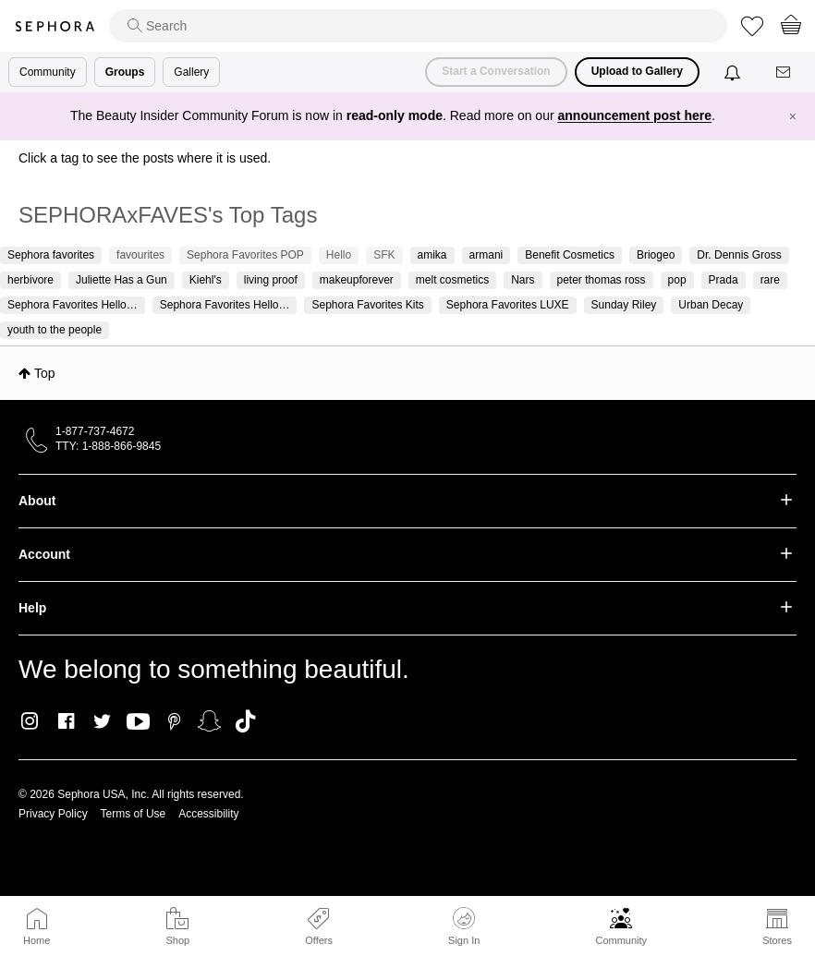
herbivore (30, 279)
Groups (125, 72)
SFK (384, 254)
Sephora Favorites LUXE (507, 304)
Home (36, 940)
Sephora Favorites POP (245, 254)
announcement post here (635, 115)
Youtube (138, 722)
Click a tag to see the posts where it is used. (144, 158)
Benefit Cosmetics (569, 254)
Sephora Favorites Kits (367, 304)
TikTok (245, 721)
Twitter (102, 721)
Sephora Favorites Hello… (72, 304)
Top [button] (44, 373)
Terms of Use (133, 813)
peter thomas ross (601, 279)
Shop (177, 940)
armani (486, 254)
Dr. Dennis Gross (739, 254)
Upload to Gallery (637, 71)
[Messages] (784, 72)
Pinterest (174, 721)
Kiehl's (205, 279)
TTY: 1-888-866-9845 (108, 446)
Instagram (30, 721)
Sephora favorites (50, 254)
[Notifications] (734, 72)
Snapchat (209, 721)
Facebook (66, 721)
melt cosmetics (452, 279)
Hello (338, 254)
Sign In (464, 926)
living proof (271, 279)
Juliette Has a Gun (121, 279)
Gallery (191, 72)
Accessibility (208, 813)
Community (621, 940)
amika (432, 254)
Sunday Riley (624, 304)
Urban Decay (710, 304)
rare (770, 279)
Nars (522, 279)
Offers (319, 940)
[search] (418, 25)
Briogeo (656, 254)
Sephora (54, 26)
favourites (140, 254)
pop (677, 279)
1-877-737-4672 (94, 431)
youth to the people (54, 329)
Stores (777, 940)
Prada (723, 279)
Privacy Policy (53, 813)
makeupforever (357, 279)
